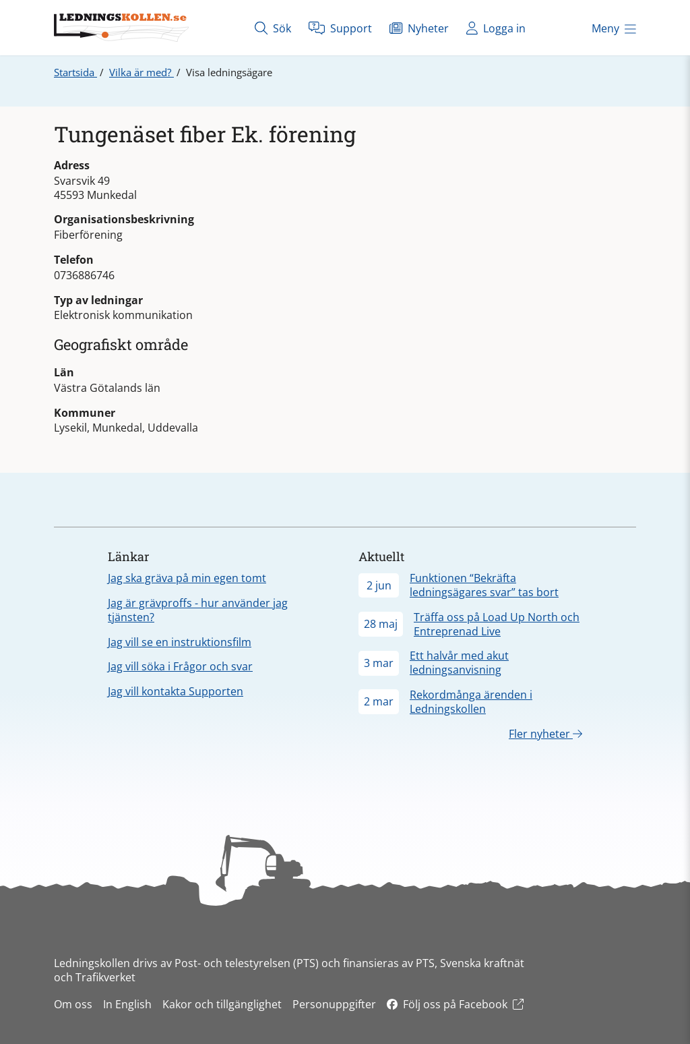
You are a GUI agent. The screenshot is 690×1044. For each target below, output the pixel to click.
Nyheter (419, 28)
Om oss (73, 1004)
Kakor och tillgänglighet (222, 1004)
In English (127, 1004)
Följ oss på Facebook (455, 1004)
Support (340, 28)
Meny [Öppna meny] (614, 28)
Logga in (496, 28)
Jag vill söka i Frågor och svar (180, 666)
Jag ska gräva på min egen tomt (187, 578)
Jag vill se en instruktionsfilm (179, 642)
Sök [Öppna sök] (273, 28)
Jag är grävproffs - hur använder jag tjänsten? (198, 610)
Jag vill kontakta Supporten (175, 691)
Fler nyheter (545, 733)
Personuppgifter (334, 1004)
